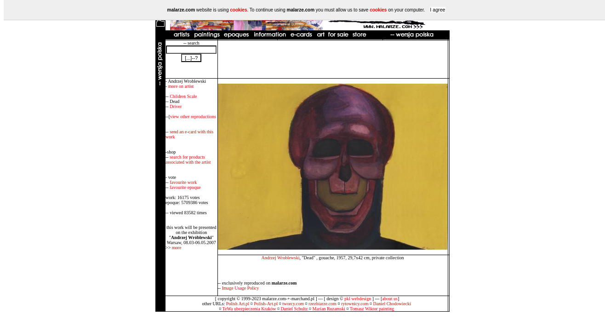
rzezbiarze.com (322, 303)
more (177, 247)
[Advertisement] (332, 59)
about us (390, 298)
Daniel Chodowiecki (392, 303)
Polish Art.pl (238, 303)
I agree (437, 9)
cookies (238, 9)
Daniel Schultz (294, 308)
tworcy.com (293, 303)
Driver (176, 106)
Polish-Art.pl (266, 303)
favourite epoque (185, 187)
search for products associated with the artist (188, 159)
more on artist (181, 86)
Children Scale (183, 96)
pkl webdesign (357, 298)
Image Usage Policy (240, 288)
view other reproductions (193, 116)
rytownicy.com (355, 303)
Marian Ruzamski (329, 308)
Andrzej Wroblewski (280, 257)
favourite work (183, 182)
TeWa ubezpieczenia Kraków (249, 308)
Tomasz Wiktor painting (372, 308)
